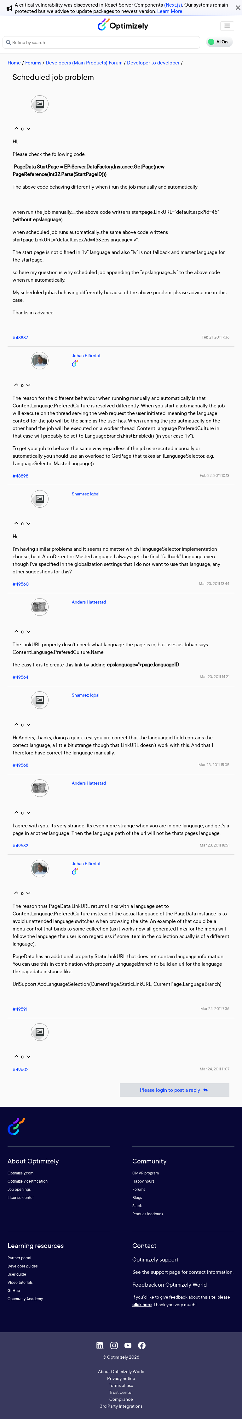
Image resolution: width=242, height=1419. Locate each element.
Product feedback (147, 1214)
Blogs (137, 1197)
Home (14, 62)
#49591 (20, 1009)
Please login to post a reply (174, 1090)
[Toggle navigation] (227, 26)
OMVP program (145, 1173)
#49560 (21, 584)
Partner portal (19, 1258)
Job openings (19, 1189)
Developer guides (23, 1266)
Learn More (169, 11)
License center (21, 1197)
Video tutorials (20, 1282)
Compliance (121, 1399)
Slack (137, 1205)
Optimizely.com (20, 1173)
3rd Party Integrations (121, 1406)
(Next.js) (173, 4)
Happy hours (143, 1181)
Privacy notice (121, 1378)
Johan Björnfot (86, 355)
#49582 (20, 845)
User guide (17, 1274)
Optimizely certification (28, 1181)
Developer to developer (153, 62)
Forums (33, 62)
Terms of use (121, 1385)
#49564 (20, 677)
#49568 (20, 765)
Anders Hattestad (89, 602)
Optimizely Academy (25, 1298)
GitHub (14, 1290)
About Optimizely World (121, 1371)
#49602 (21, 1069)
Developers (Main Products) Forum (84, 62)
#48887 (20, 337)
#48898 (20, 476)
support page (165, 1271)
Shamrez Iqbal (85, 494)
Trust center (121, 1392)
